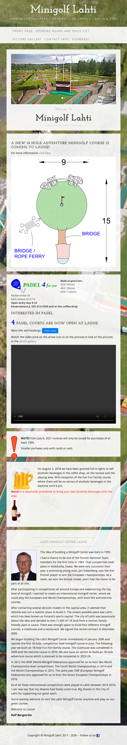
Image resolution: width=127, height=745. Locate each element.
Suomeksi (80, 39)
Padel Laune (50, 330)
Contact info (57, 39)
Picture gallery (27, 39)
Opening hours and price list (63, 31)
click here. (45, 153)
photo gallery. (28, 341)
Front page (23, 31)
